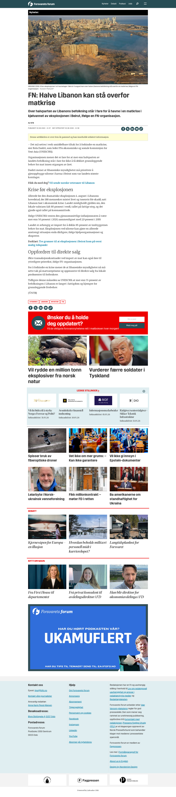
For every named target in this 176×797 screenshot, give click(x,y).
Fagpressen (115, 750)
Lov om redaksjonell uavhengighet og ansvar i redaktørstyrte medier (128, 695)
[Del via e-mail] (137, 132)
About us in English (119, 765)
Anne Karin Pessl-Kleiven (40, 709)
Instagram (74, 728)
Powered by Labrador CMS (88, 794)
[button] (144, 394)
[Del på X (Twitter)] (127, 132)
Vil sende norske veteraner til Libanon (72, 186)
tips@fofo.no (41, 694)
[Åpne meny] (145, 5)
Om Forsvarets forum (79, 694)
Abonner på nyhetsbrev (80, 745)
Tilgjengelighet (76, 711)
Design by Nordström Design (123, 770)
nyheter (55, 305)
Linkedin (73, 734)
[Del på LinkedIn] (132, 132)
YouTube (73, 740)
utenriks (34, 305)
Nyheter (105, 6)
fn (63, 305)
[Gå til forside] (49, 5)
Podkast (122, 6)
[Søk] (137, 6)
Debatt (114, 6)
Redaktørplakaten (118, 703)
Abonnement (75, 705)
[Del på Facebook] (123, 132)
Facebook (74, 722)
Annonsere (74, 699)
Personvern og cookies (80, 716)
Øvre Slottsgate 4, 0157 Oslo (41, 720)
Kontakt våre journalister (40, 699)
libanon (44, 305)
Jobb (130, 6)
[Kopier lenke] (141, 132)
